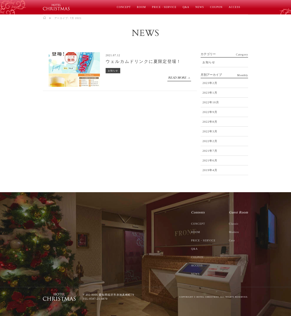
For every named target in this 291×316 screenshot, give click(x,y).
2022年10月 (210, 102)
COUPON (216, 7)
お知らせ (113, 70)
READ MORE (177, 78)
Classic (233, 223)
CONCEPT (124, 7)
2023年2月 (209, 83)
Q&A (186, 7)
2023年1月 (209, 92)
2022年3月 (209, 131)
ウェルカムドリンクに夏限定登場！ (143, 61)
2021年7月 (209, 150)
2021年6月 (209, 160)
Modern (234, 232)
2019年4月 (209, 170)
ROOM (141, 7)
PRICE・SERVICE (164, 7)
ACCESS (234, 7)
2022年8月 (209, 121)
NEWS (199, 7)
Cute (232, 240)
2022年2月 (209, 141)
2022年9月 (209, 112)
